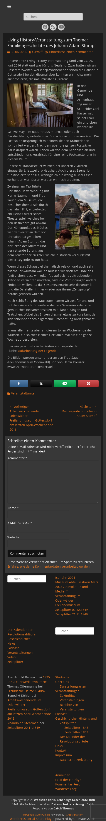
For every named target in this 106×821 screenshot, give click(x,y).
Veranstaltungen (67, 691)
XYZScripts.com (74, 814)
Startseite (62, 677)
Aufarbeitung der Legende (37, 351)
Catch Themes (64, 808)
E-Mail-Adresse (19, 523)
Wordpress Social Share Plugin (32, 819)
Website (13, 537)
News (11, 643)
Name (13, 508)
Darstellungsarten (73, 686)
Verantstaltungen (23, 393)
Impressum (63, 755)
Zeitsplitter (15, 662)
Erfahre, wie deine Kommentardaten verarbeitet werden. (49, 566)
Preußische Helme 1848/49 (26, 691)
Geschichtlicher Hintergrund (76, 718)
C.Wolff (37, 52)
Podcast (13, 648)
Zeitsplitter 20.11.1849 (23, 727)
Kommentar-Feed (68, 784)
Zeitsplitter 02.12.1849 (71, 610)
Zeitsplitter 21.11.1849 (71, 614)
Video (11, 657)
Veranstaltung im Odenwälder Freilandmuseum (67, 600)
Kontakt (60, 750)
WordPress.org (66, 789)
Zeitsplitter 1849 (76, 732)
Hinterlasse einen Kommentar (71, 52)
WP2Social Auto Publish (36, 814)
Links (59, 746)
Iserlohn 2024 (65, 577)
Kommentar (17, 458)
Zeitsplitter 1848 (76, 727)
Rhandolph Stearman (23, 723)
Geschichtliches (18, 639)
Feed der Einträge (68, 780)
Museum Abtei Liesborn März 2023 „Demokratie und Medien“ (76, 586)
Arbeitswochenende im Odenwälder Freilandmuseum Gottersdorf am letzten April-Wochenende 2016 (29, 709)
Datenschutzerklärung (76, 760)
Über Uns (62, 682)
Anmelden (62, 775)
